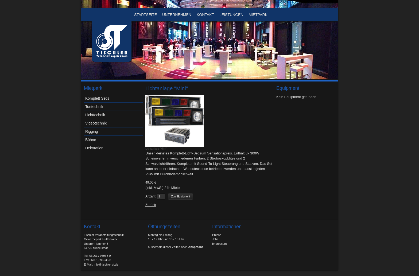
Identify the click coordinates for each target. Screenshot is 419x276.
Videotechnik (96, 123)
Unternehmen (176, 15)
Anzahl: (150, 196)
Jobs (215, 239)
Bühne (90, 140)
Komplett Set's (97, 98)
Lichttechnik (95, 115)
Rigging (91, 131)
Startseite (145, 15)
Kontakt (205, 15)
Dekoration (94, 148)
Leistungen (231, 15)
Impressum (219, 243)
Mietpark (258, 15)
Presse (216, 234)
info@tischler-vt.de (106, 264)
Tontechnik (94, 106)
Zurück (150, 205)
